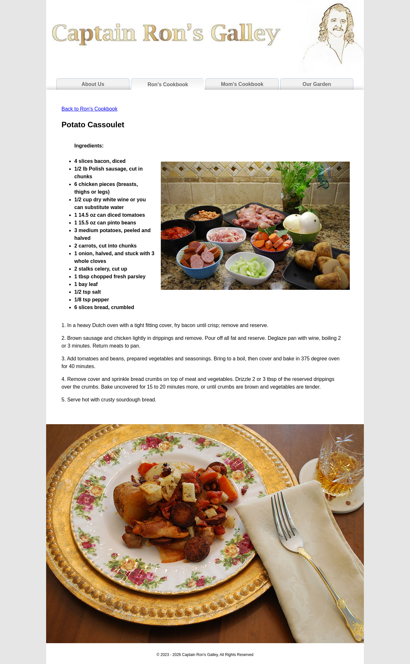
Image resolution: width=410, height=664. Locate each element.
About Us (92, 84)
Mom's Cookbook (242, 84)
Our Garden (317, 84)
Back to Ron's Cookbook (90, 109)
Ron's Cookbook (168, 84)
